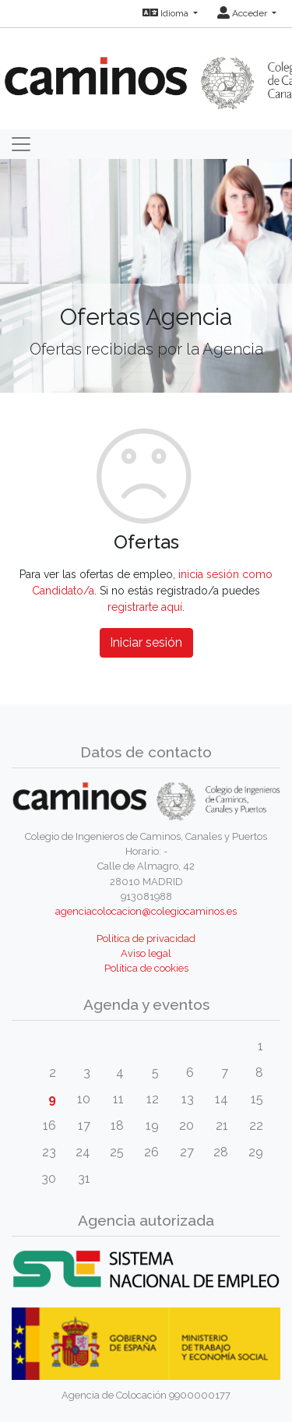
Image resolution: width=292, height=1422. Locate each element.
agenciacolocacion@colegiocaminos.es (146, 911)
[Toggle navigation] (21, 144)
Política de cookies (146, 968)
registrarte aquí (144, 607)
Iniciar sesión (146, 642)
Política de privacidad (146, 938)
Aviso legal (146, 953)
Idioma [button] (166, 13)
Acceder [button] (243, 13)
